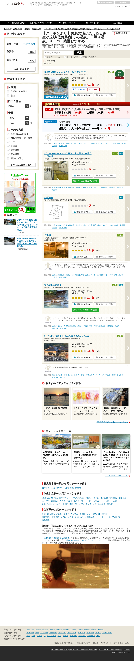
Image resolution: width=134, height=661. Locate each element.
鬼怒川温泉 (107, 632)
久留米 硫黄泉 (57, 326)
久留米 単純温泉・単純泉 (73, 326)
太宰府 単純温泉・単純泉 (61, 275)
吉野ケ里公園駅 (117, 375)
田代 (67, 488)
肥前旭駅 (104, 187)
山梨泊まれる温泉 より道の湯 (56, 538)
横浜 (28, 636)
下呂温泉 (62, 632)
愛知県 (94, 629)
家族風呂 (55, 501)
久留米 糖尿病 (81, 187)
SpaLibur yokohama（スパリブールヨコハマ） (82, 540)
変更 (32, 52)
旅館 (94, 504)
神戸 (98, 636)
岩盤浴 (14, 146)
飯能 (59, 636)
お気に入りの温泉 (105, 2)
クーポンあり (72, 57)
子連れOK (96, 501)
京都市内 (82, 636)
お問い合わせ (125, 643)
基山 (53, 488)
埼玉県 (38, 629)
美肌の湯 (73, 504)
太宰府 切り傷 (90, 275)
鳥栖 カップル (79, 375)
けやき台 (46, 488)
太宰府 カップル (83, 143)
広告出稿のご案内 (83, 643)
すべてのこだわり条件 (21, 165)
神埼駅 (62, 377)
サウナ (63, 501)
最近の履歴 (122, 2)
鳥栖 (72, 488)
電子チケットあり (54, 57)
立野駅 (54, 146)
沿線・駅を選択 (21, 69)
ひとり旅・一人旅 (109, 501)
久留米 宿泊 (56, 187)
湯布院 (98, 632)
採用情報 (127, 650)
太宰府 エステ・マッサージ (100, 143)
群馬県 (59, 629)
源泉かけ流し (79, 498)
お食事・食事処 (92, 498)
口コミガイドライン (101, 643)
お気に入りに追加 (106, 95)
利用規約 (93, 650)
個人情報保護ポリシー (59, 650)
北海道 (80, 629)
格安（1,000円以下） (63, 498)
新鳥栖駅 (112, 187)
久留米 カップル (93, 187)
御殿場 (65, 636)
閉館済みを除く (89, 57)
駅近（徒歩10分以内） (51, 504)
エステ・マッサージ (82, 501)
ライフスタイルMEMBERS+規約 (110, 650)
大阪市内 (73, 636)
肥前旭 (78, 488)
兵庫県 (52, 629)
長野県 (87, 629)
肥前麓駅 (120, 187)
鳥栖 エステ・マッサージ (95, 375)
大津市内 (91, 636)
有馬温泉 (44, 632)
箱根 (37, 632)
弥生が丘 (60, 488)
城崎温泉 (53, 632)
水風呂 (65, 504)
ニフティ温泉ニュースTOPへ (116, 476)
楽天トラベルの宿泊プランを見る (85, 181)
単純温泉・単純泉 (105, 504)
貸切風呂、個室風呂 (117, 498)
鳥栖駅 (54, 190)
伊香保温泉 (71, 632)
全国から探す (29, 44)
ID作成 (127, 6)
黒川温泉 (90, 632)
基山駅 (124, 143)
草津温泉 (30, 632)
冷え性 (50, 498)
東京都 (66, 629)
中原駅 (107, 375)
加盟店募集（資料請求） (64, 643)
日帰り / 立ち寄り (19, 91)
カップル (46, 501)
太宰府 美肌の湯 (58, 143)
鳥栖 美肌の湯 (57, 375)
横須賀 (39, 636)
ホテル (69, 501)
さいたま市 (51, 636)
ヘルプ (114, 643)
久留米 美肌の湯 (68, 187)
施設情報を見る (83, 95)
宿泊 (44, 498)
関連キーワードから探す (15, 639)
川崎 (33, 636)
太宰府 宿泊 (56, 225)
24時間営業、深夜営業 (21, 138)
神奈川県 (30, 629)
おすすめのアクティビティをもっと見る (112, 422)
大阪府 (73, 629)
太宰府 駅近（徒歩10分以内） (98, 225)
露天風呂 (104, 498)
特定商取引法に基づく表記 (79, 650)
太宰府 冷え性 (71, 143)
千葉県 (45, 629)
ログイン (119, 6)
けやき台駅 (116, 143)
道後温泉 (81, 632)
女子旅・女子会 (84, 504)
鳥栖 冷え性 (68, 375)
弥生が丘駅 (63, 146)
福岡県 (101, 629)
